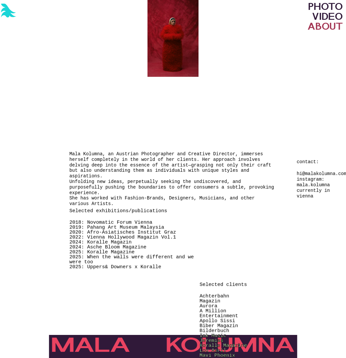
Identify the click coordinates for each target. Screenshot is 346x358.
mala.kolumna (313, 185)
